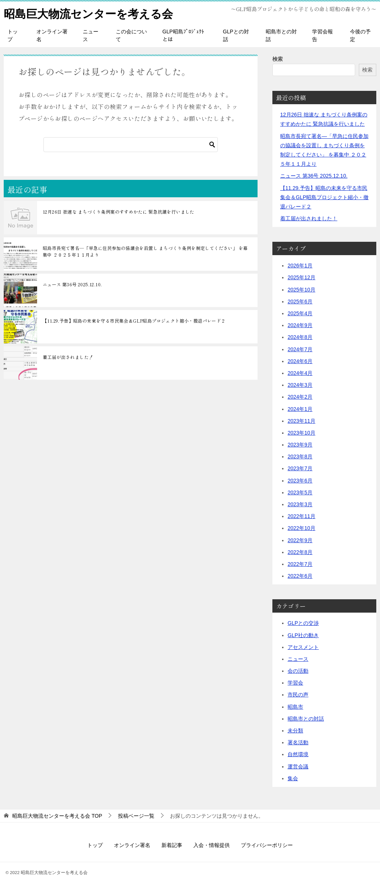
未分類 (295, 731)
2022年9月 (300, 540)
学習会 (295, 683)
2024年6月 (300, 361)
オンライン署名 (52, 35)
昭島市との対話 (281, 35)
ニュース (90, 35)
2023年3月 (300, 504)
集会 (293, 778)
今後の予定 (360, 35)
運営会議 (298, 766)
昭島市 (295, 706)
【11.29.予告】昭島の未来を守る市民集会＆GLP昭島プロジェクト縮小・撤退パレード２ (134, 320)
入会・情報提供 (211, 845)
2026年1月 (300, 265)
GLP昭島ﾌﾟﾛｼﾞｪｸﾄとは (183, 35)
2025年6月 (300, 301)
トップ (12, 35)
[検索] (130, 144)
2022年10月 (301, 528)
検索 (277, 59)
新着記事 (171, 845)
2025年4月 (300, 313)
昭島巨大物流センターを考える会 (88, 12)
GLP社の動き (303, 635)
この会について (131, 35)
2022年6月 (300, 576)
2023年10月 (301, 433)
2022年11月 (301, 516)
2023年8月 (300, 456)
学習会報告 (322, 35)
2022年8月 (300, 552)
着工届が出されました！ (68, 357)
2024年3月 (300, 385)
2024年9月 (300, 325)
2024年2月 (300, 397)
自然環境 (298, 754)
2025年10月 (301, 289)
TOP (57, 816)
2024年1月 (300, 409)
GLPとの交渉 (303, 623)
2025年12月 (301, 277)
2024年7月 (300, 349)
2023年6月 (300, 480)
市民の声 (298, 695)
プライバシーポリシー (267, 845)
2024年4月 (300, 373)
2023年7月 (300, 468)
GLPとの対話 (236, 35)
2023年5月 (300, 492)
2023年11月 (301, 420)
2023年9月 (300, 445)
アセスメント (303, 647)
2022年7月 (300, 564)
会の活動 (298, 671)
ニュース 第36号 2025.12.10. (72, 284)
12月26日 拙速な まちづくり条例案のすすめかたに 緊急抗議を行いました (118, 211)
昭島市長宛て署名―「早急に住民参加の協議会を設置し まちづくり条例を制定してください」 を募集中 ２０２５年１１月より (145, 251)
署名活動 (298, 742)
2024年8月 (300, 337)
